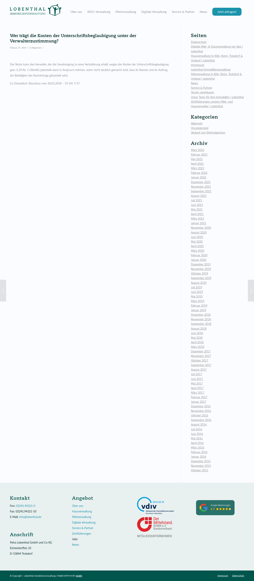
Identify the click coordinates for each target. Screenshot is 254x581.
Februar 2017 (199, 397)
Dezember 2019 (201, 264)
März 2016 (197, 447)
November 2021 (201, 186)
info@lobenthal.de (30, 517)
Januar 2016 (198, 456)
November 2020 (201, 227)
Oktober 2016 (199, 415)
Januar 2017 (198, 401)
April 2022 (197, 163)
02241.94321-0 (25, 505)
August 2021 (199, 195)
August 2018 (199, 328)
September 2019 (201, 278)
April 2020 (197, 246)
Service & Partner (201, 87)
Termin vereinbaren (202, 92)
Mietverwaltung (81, 517)
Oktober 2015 (199, 470)
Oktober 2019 (199, 273)
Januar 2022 (198, 177)
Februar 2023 (199, 154)
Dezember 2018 (201, 314)
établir (79, 575)
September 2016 (201, 420)
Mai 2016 (197, 438)
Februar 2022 (199, 172)
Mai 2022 (197, 159)
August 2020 (199, 232)
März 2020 (197, 250)
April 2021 (197, 214)
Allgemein (36, 47)
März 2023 (197, 150)
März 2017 (197, 392)
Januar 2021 (198, 223)
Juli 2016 (196, 429)
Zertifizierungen (81, 533)
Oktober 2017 (199, 360)
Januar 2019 (198, 310)
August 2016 (199, 424)
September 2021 (201, 191)
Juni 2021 (197, 205)
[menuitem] (76, 11)
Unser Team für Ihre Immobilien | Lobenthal (217, 97)
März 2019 (197, 301)
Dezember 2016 (201, 406)
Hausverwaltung (82, 511)
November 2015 (201, 465)
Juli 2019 (196, 287)
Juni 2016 (197, 434)
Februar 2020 (199, 255)
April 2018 (197, 342)
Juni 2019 (197, 292)
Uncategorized (199, 128)
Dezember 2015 (201, 461)
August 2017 (199, 369)
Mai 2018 (197, 337)
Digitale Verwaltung (83, 522)
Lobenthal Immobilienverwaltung (211, 69)
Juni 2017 (197, 379)
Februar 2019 (199, 305)
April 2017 (197, 388)
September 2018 (201, 323)
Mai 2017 (197, 383)
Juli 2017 (196, 374)
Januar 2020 (198, 259)
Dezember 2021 (201, 182)
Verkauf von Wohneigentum (208, 132)
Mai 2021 (197, 209)
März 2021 (197, 218)
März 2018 (197, 346)
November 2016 (201, 411)
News (194, 83)
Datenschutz (198, 42)
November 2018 (201, 319)
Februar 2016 (199, 452)
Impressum (197, 65)
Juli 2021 (196, 200)
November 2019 (201, 269)
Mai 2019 (197, 296)
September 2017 (201, 365)
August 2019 (199, 282)
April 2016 (197, 443)
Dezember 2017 (201, 351)
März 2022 (197, 168)
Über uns (77, 505)
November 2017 (201, 356)
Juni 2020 (197, 237)
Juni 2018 (197, 333)
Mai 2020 (197, 241)
